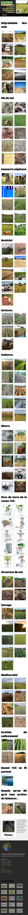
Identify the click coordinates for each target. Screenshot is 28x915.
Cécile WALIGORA (6, 863)
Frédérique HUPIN (6, 865)
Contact (3, 868)
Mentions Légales (5, 870)
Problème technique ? (7, 872)
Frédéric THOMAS (6, 861)
